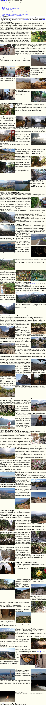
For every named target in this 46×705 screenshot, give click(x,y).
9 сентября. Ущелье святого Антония (7, 6)
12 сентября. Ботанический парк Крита (7, 9)
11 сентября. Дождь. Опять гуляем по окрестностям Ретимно (10, 8)
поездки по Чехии (39, 651)
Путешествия (5, 0)
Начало (1, 0)
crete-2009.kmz (26, 19)
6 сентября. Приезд (4, 4)
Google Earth (43, 19)
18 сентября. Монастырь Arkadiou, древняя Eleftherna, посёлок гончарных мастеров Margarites (15, 14)
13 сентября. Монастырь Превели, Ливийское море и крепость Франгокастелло (13, 10)
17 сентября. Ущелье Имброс (6, 13)
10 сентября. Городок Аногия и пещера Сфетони (8, 7)
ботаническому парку (32, 283)
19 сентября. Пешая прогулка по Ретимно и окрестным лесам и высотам (12, 15)
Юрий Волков (4, 703)
